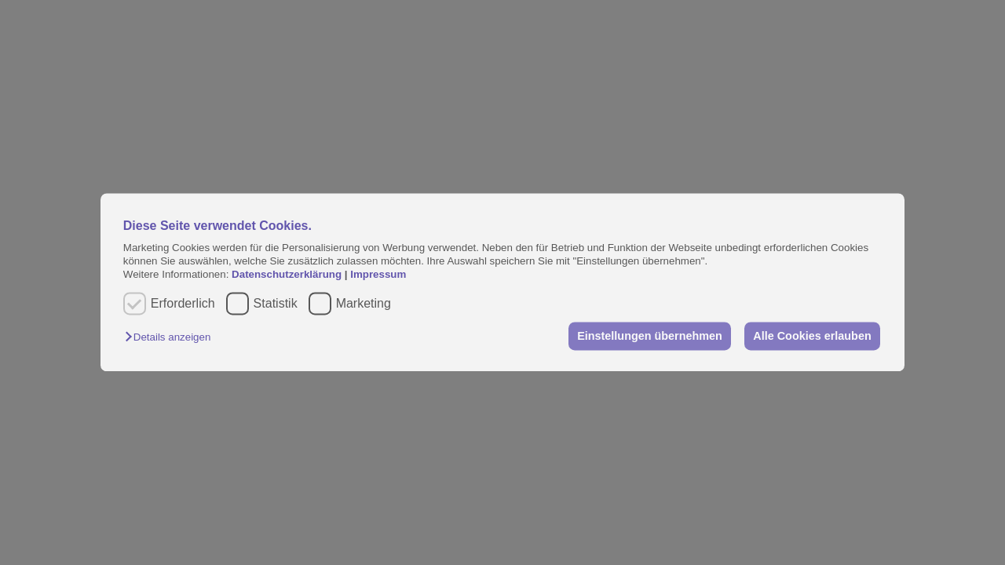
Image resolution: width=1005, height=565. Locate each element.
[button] (171, 337)
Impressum (378, 275)
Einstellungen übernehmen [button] (649, 336)
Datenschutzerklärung (288, 275)
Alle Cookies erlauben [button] (812, 336)
